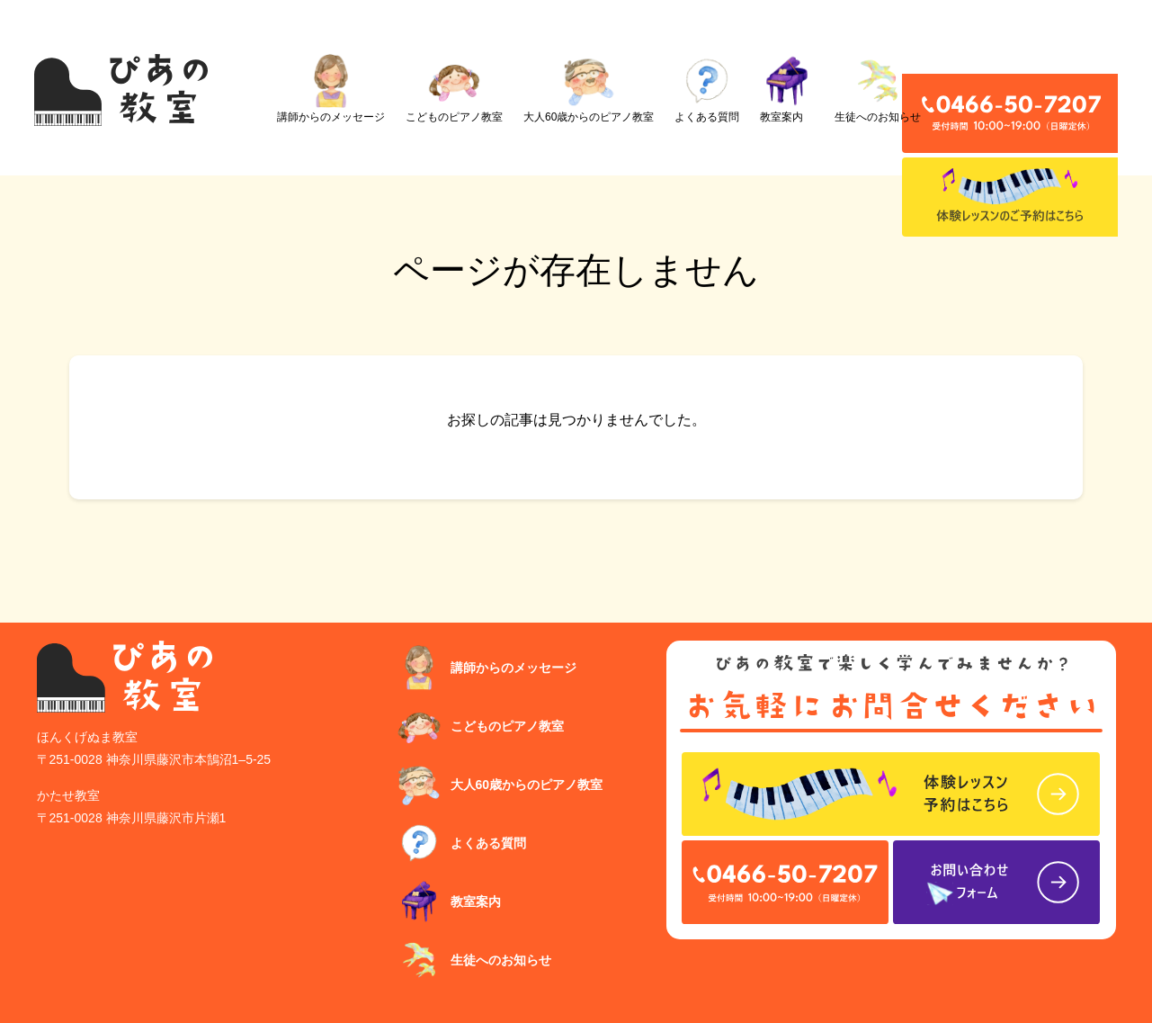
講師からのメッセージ (331, 88)
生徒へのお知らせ (878, 88)
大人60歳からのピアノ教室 (588, 88)
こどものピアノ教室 (454, 88)
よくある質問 (706, 88)
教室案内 (787, 88)
